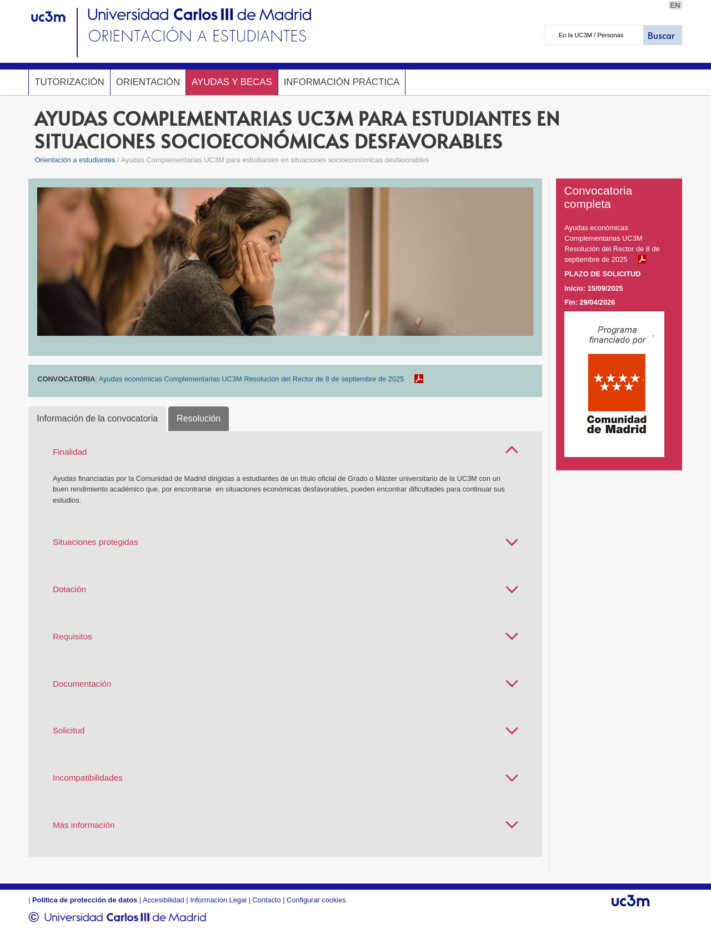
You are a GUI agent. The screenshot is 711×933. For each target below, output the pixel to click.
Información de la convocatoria (97, 418)
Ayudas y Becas (232, 82)
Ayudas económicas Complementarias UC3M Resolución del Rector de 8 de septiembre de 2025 (251, 379)
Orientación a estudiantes (74, 160)
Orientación (148, 82)
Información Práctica (342, 82)
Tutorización (69, 82)
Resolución (199, 418)
